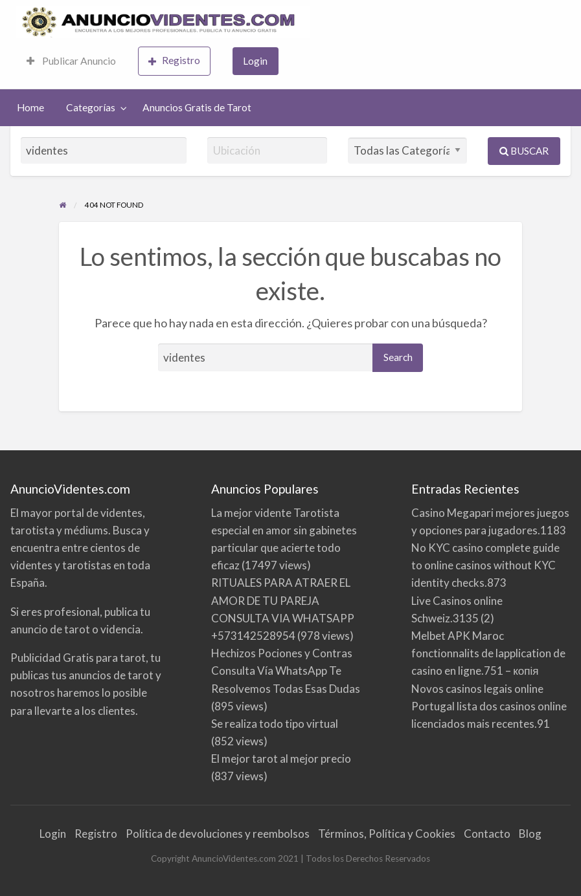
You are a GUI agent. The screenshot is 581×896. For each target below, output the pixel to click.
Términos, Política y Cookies (386, 833)
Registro (174, 60)
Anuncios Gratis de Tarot (196, 107)
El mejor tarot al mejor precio (281, 758)
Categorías (90, 107)
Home (30, 107)
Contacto (487, 833)
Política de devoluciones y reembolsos (218, 833)
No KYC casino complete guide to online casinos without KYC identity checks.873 (485, 565)
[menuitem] (71, 61)
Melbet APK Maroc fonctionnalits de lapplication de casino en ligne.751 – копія (488, 653)
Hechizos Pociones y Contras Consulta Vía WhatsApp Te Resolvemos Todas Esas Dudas (285, 670)
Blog (530, 833)
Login (255, 61)
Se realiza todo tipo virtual (274, 723)
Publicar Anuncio (71, 61)
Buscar (524, 151)
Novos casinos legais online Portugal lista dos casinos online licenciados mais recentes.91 (489, 706)
